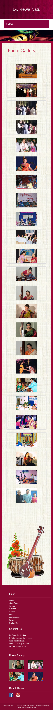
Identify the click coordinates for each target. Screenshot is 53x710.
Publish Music (14, 617)
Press (11, 620)
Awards (12, 606)
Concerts (12, 609)
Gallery (12, 612)
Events (11, 615)
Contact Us (13, 623)
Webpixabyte (31, 707)
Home (11, 600)
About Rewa (13, 603)
